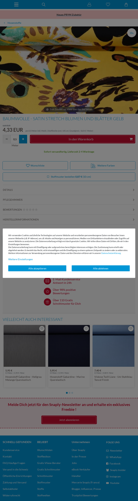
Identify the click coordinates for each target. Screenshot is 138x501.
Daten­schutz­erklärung (111, 253)
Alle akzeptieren (37, 268)
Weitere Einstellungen (20, 259)
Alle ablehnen (100, 268)
